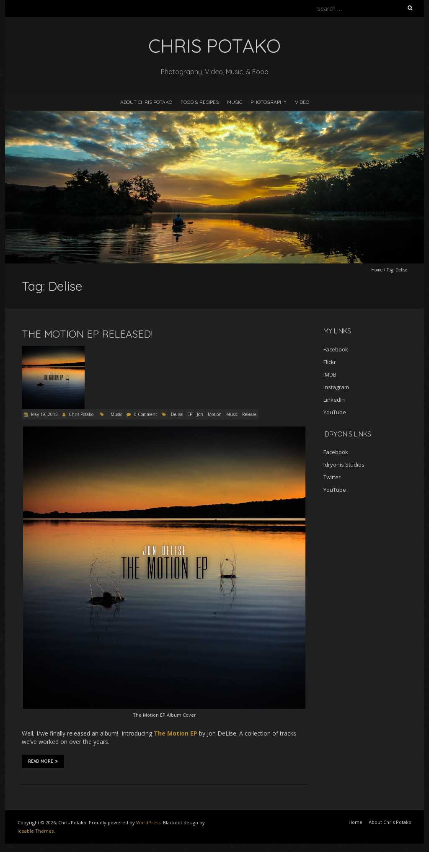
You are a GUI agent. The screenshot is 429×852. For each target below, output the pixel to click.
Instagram (336, 387)
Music (234, 102)
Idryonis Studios (343, 464)
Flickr (329, 362)
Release (249, 414)
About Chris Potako (146, 102)
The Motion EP (175, 733)
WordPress (148, 822)
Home (376, 270)
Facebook (335, 349)
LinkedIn (334, 399)
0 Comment (145, 414)
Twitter (332, 477)
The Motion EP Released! (87, 334)
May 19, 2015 (44, 414)
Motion (215, 414)
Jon (200, 414)
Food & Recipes (200, 102)
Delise (177, 414)
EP (189, 414)
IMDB (329, 374)
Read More (43, 761)
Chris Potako (81, 414)
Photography (269, 102)
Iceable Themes (36, 831)
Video (302, 102)
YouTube (334, 412)
